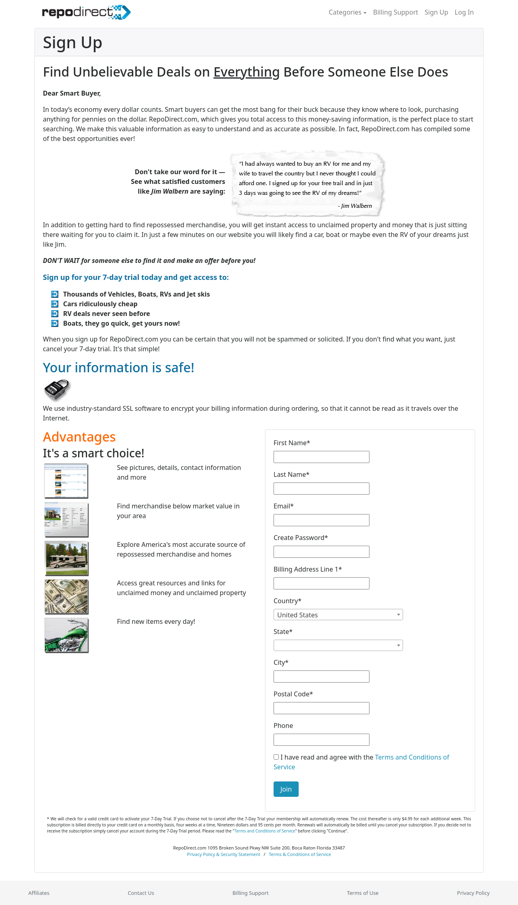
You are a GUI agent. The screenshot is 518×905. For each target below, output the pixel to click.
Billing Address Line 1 (308, 569)
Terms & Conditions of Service (300, 854)
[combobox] (338, 614)
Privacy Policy (473, 892)
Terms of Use (362, 892)
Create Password (301, 537)
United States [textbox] (297, 614)
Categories (345, 12)
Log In (464, 12)
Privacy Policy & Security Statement (223, 854)
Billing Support (395, 12)
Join (286, 789)
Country (287, 600)
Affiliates (38, 892)
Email (284, 506)
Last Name (292, 474)
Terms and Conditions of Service (264, 831)
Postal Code (293, 693)
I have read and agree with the (361, 762)
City (281, 662)
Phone (283, 725)
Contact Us (141, 892)
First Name (292, 442)
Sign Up (436, 12)
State (283, 631)
